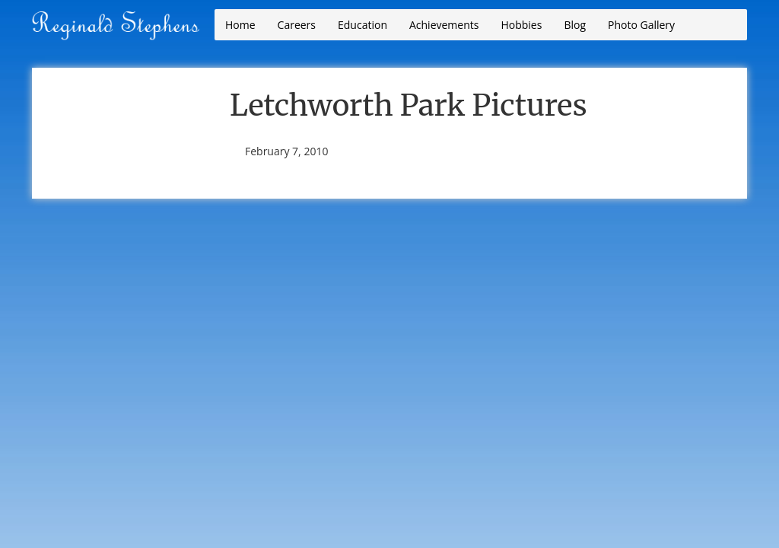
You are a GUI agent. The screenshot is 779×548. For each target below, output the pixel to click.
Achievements (444, 25)
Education (362, 25)
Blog (575, 25)
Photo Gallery (641, 25)
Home (240, 25)
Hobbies (521, 25)
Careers (297, 25)
